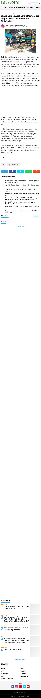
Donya (3, 671)
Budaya (3, 668)
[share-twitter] (20, 171)
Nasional (23, 673)
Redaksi (15, 692)
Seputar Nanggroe (19, 7)
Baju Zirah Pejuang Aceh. (13, 649)
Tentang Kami (22, 692)
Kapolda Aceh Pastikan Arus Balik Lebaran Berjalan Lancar (16, 629)
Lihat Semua (20, 226)
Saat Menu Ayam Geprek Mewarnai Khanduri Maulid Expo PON (16, 607)
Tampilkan (36, 216)
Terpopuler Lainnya (20, 659)
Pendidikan (37, 7)
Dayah (22, 668)
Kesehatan (30, 7)
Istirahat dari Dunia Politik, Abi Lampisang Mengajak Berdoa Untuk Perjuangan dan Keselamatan (16, 641)
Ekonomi (10, 7)
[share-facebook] (12, 171)
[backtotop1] (39, 696)
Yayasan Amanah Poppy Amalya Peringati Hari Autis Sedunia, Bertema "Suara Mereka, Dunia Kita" (16, 619)
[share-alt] (4, 171)
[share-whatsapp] (28, 171)
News (5, 7)
